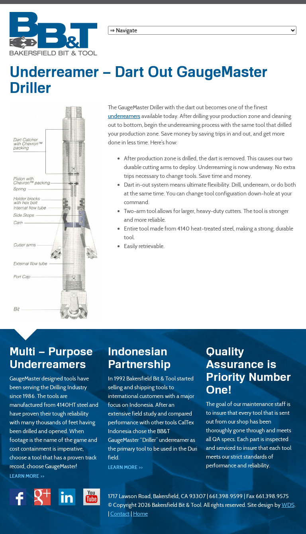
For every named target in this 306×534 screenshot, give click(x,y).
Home (140, 513)
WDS (288, 504)
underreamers (124, 116)
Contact (119, 513)
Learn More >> (27, 476)
